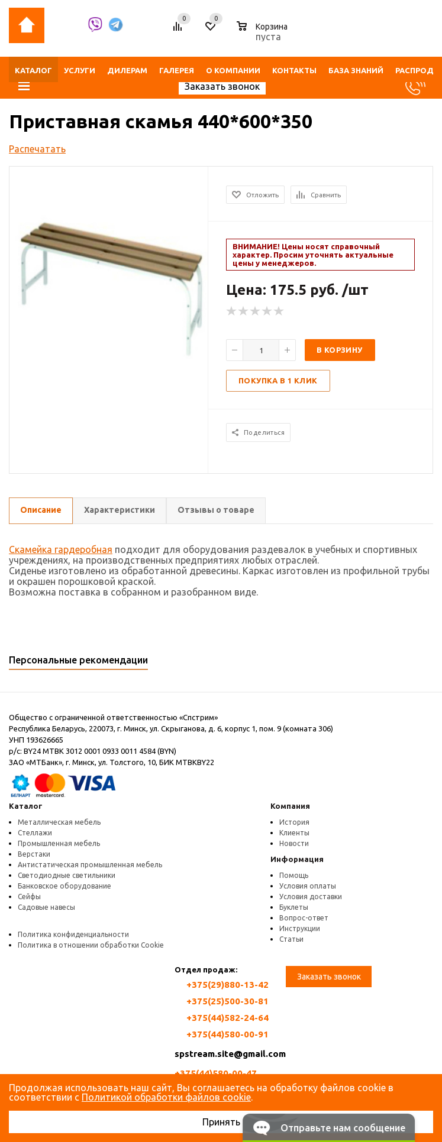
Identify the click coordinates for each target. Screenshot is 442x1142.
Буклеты (293, 907)
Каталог (26, 806)
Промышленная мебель (59, 843)
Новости (294, 843)
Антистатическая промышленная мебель (90, 864)
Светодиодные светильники (66, 875)
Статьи (291, 939)
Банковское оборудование (64, 886)
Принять (221, 1122)
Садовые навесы (46, 907)
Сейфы (29, 896)
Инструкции (299, 928)
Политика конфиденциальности (73, 934)
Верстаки (34, 854)
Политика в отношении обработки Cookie (91, 945)
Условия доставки (310, 896)
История (294, 822)
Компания (290, 806)
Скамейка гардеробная (60, 549)
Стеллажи (35, 833)
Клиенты (294, 833)
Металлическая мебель (59, 822)
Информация (297, 859)
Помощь (293, 875)
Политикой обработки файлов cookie (166, 1097)
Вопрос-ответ (303, 918)
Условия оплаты (307, 886)
